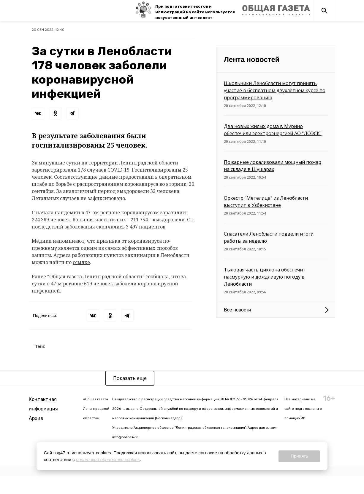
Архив (36, 418)
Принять (299, 455)
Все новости (237, 309)
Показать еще (130, 378)
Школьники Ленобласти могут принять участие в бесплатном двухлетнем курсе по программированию (274, 90)
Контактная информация (43, 404)
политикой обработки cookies (108, 459)
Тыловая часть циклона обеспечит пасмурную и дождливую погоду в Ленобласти (265, 276)
